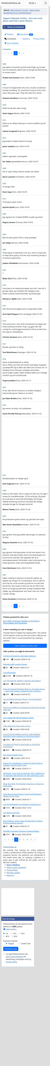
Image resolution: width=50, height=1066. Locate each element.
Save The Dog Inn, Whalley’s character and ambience (22, 780)
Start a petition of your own (25, 745)
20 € (23, 1033)
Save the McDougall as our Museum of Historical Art (22, 904)
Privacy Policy (39, 39)
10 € (14, 1033)
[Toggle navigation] (46, 3)
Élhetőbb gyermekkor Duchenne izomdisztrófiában (21, 931)
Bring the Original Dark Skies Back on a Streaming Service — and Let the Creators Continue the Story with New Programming (24, 791)
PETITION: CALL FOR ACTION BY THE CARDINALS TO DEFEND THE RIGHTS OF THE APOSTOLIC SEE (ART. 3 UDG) (23, 875)
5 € (7, 1033)
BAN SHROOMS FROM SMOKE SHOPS (18, 817)
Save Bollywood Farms (11, 912)
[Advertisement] (25, 83)
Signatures (25, 34)
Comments (10, 39)
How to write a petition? (16, 967)
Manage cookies (13, 972)
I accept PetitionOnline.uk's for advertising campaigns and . (18, 1057)
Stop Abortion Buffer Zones (13, 854)
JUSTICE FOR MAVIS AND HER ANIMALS (19, 755)
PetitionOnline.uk (11, 3)
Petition (8, 34)
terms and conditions (14, 1056)
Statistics (25, 39)
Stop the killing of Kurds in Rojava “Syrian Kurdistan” (22, 799)
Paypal (11, 1043)
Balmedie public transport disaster (15, 764)
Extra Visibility (11, 43)
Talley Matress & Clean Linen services (16, 825)
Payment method (10, 1040)
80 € (15, 1036)
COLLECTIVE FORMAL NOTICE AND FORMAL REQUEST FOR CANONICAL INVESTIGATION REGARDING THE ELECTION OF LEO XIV (21, 836)
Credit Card (25, 1043)
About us (10, 974)
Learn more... (10, 1028)
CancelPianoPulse (9, 772)
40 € (7, 1036)
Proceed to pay (11, 1048)
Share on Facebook (13, 27)
